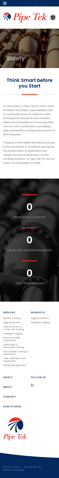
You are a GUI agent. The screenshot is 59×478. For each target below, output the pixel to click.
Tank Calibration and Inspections (14, 360)
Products (38, 312)
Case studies (12, 406)
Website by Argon (13, 470)
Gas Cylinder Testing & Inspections (15, 353)
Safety (7, 377)
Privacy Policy (11, 467)
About (7, 387)
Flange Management (14, 365)
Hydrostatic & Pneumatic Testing (13, 346)
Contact (9, 396)
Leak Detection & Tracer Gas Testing (13, 328)
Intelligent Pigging (12, 333)
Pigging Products (40, 318)
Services (9, 312)
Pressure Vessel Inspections (11, 339)
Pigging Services (12, 322)
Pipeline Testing (11, 318)
